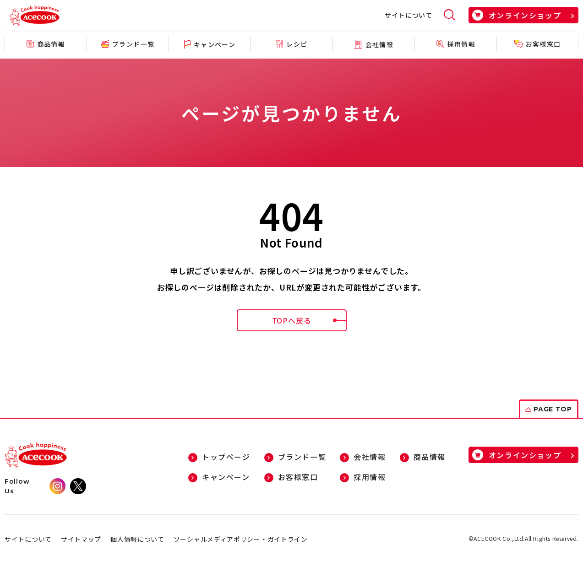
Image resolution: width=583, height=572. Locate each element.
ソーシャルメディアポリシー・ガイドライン (241, 539)
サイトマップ (81, 539)
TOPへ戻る (309, 320)
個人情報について (137, 539)
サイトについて (408, 15)
